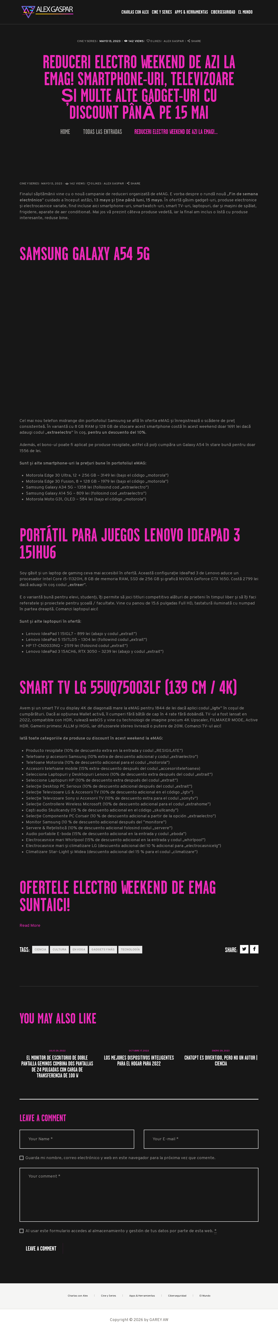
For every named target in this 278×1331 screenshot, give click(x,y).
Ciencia (40, 949)
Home (65, 132)
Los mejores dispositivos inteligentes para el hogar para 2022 (139, 1061)
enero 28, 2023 (221, 1050)
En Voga (79, 949)
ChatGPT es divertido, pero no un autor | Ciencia (220, 1061)
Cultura (59, 949)
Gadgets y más (102, 949)
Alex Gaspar (174, 41)
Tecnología (130, 949)
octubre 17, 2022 (139, 1050)
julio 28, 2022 (57, 1050)
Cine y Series (86, 41)
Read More (30, 926)
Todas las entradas (102, 131)
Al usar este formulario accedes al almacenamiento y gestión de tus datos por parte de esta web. (121, 1231)
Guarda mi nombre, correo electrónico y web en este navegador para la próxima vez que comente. (120, 1158)
